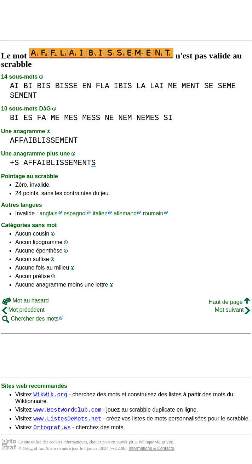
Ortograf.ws (52, 431)
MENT (191, 86)
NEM (125, 118)
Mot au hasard (25, 301)
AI (14, 86)
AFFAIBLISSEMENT (44, 140)
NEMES (147, 118)
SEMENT (23, 95)
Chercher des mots (30, 319)
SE (208, 86)
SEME (227, 86)
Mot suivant (232, 310)
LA (140, 86)
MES (71, 118)
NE (109, 118)
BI (28, 86)
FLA (102, 86)
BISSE (66, 86)
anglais (48, 213)
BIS (44, 86)
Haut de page (229, 302)
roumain (153, 213)
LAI (157, 86)
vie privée (164, 446)
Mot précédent (23, 310)
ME (172, 86)
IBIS (123, 86)
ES (28, 118)
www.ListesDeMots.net (67, 421)
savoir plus (126, 446)
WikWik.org (50, 395)
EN (86, 86)
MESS (91, 118)
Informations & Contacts (151, 452)
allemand (125, 213)
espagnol (75, 213)
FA (41, 118)
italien (100, 213)
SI (168, 118)
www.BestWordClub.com (67, 411)
